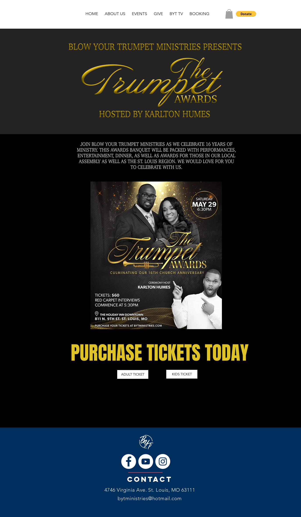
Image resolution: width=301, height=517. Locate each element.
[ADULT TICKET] (132, 374)
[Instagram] (162, 461)
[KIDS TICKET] (181, 374)
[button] (229, 14)
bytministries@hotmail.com (150, 498)
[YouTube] (145, 461)
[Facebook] (128, 461)
